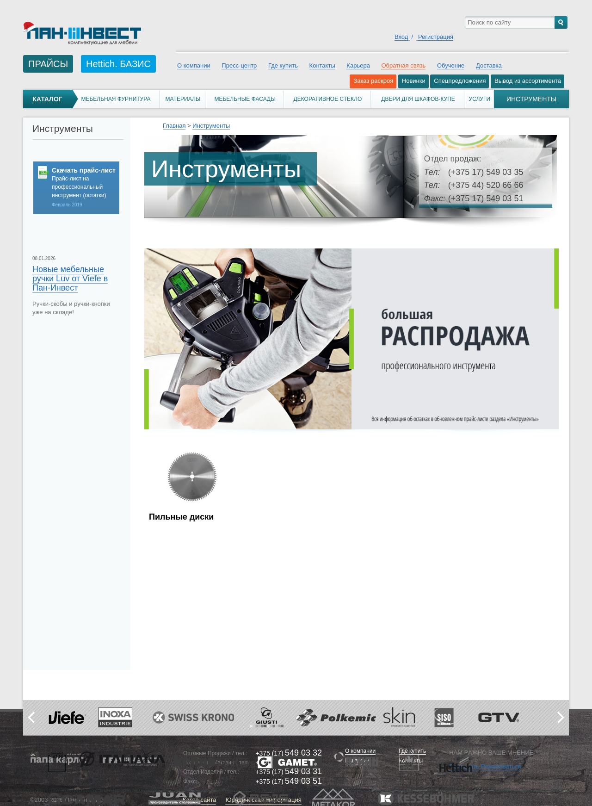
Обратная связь (403, 65)
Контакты (322, 65)
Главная (174, 125)
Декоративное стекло (328, 99)
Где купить (283, 65)
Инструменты (211, 125)
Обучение (450, 65)
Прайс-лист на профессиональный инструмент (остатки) (79, 186)
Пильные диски (181, 516)
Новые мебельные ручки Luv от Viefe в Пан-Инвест (70, 278)
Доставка (489, 65)
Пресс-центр (239, 65)
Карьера (358, 65)
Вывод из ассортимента (527, 80)
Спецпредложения (460, 80)
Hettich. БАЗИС (118, 64)
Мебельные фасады (244, 99)
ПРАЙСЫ (48, 64)
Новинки (414, 80)
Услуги (480, 99)
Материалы (183, 99)
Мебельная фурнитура (115, 99)
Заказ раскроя (373, 80)
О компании (193, 65)
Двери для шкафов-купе (418, 99)
